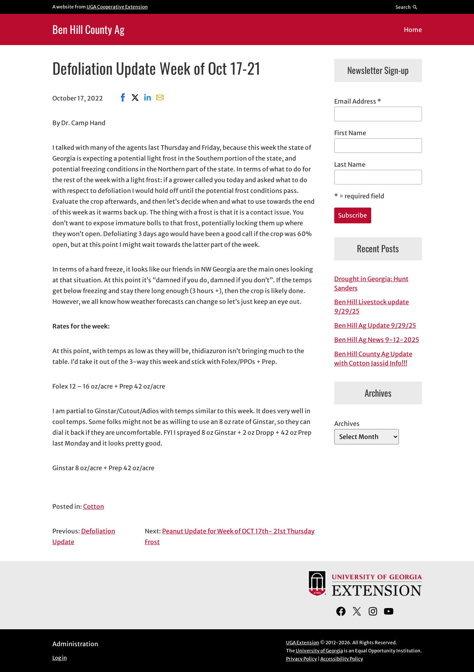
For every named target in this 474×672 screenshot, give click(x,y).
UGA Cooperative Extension (117, 7)
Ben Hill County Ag (88, 29)
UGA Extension (302, 642)
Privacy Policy (301, 659)
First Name (350, 133)
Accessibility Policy (341, 659)
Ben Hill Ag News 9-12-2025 (376, 340)
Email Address (357, 101)
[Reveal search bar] (406, 7)
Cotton (93, 506)
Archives (347, 423)
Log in (59, 658)
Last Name (349, 164)
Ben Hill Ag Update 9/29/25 (375, 325)
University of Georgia (319, 651)
